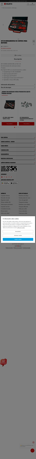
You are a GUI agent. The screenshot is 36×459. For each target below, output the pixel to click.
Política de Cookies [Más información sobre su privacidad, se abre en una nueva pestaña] (21, 227)
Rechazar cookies (18, 235)
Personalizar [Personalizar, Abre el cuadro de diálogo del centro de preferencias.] (18, 231)
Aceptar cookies (18, 239)
